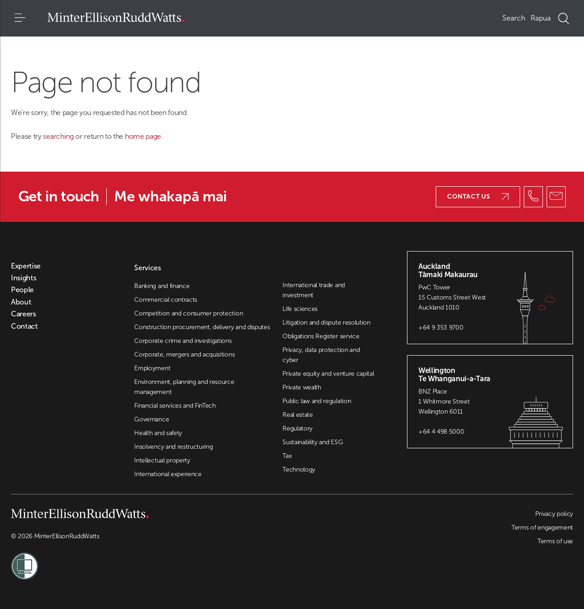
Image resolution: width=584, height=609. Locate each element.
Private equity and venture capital (328, 374)
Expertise (26, 266)
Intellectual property (162, 460)
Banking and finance (161, 286)
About (21, 302)
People (22, 290)
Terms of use (555, 541)
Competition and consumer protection (188, 313)
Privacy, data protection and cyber (321, 355)
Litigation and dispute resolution (326, 322)
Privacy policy (554, 514)
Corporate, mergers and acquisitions (184, 354)
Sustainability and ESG (312, 442)
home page (143, 136)
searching (59, 136)
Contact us (478, 196)
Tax (287, 456)
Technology (298, 469)
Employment (152, 368)
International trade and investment (313, 290)
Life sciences (300, 309)
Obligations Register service (320, 336)
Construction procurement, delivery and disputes (202, 327)
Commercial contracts (165, 300)
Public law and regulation (316, 401)
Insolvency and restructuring (173, 447)
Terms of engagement (542, 527)
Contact (24, 326)
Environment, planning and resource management (184, 387)
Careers (23, 314)
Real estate (297, 415)
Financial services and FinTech (174, 406)
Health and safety (158, 433)
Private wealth (301, 387)
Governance (151, 419)
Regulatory (297, 428)
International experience (167, 474)
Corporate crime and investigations (182, 341)
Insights (23, 278)
